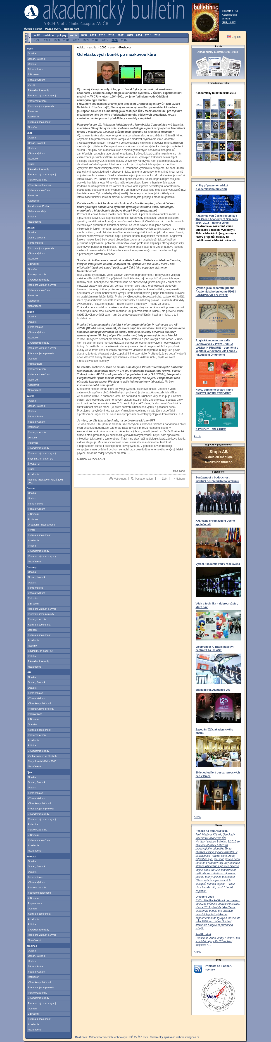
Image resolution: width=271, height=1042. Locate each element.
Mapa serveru (53, 28)
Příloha (32, 216)
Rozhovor (33, 158)
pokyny (61, 35)
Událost (32, 64)
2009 (93, 35)
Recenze (33, 111)
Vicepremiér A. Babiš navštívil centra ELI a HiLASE (215, 648)
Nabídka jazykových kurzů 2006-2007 (46, 481)
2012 (121, 35)
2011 (111, 35)
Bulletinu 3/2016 (218, 863)
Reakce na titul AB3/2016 (212, 831)
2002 (76, 40)
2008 (84, 35)
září (29, 672)
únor (29, 132)
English (234, 36)
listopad (31, 856)
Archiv (197, 436)
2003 (86, 40)
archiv (73, 35)
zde (234, 240)
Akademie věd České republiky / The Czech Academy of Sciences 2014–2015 (217, 219)
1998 (37, 40)
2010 (102, 35)
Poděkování (203, 934)
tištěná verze (220, 222)
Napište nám (71, 28)
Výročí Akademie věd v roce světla (218, 564)
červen (31, 488)
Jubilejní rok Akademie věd (213, 689)
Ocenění (33, 127)
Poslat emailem (144, 478)
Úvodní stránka (33, 28)
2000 (57, 40)
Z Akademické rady (38, 90)
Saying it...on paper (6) (40, 650)
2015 (148, 35)
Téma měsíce (35, 69)
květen (31, 396)
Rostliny (32, 645)
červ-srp (31, 567)
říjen (29, 772)
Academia (33, 116)
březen (31, 227)
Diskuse (32, 437)
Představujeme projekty (41, 106)
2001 (66, 40)
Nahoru (180, 478)
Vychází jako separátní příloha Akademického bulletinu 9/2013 (216, 289)
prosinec (32, 945)
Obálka (32, 53)
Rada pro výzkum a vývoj (42, 95)
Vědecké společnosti (39, 185)
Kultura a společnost (39, 122)
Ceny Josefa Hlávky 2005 (42, 761)
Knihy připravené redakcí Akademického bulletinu (212, 187)
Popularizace (35, 363)
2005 (105, 40)
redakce (48, 35)
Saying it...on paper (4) (40, 458)
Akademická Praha (38, 206)
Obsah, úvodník (36, 58)
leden (30, 48)
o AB (37, 35)
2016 (157, 35)
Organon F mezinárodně (41, 524)
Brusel (31, 164)
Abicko (81, 47)
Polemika (33, 442)
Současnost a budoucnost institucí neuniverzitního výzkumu (217, 479)
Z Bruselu (33, 74)
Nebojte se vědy (37, 211)
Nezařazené (34, 221)
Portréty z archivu (38, 101)
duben (30, 311)
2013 (130, 35)
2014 (139, 35)
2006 (115, 40)
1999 (47, 40)
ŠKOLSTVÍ (34, 463)
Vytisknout (120, 478)
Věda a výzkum (36, 80)
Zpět (164, 478)
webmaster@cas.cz (188, 1037)
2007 (124, 40)
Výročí (31, 85)
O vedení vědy (205, 896)
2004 (95, 40)
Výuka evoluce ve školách (42, 756)
